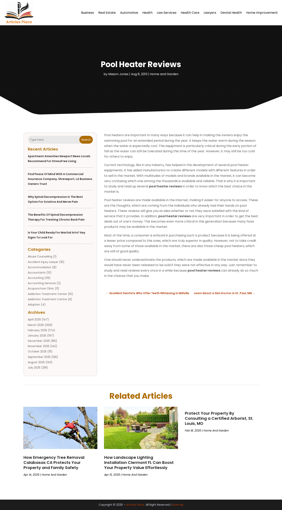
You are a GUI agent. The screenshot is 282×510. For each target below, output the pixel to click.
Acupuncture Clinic (41, 288)
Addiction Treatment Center (47, 294)
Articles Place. (135, 505)
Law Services (166, 12)
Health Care (190, 12)
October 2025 (37, 351)
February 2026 (37, 330)
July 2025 (34, 367)
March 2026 (36, 325)
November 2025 (38, 346)
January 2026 (37, 336)
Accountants (37, 273)
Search (86, 140)
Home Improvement (262, 12)
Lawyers (210, 12)
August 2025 (36, 362)
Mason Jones (118, 74)
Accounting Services (42, 283)
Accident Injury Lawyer (43, 262)
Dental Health (231, 12)
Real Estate (107, 12)
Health (147, 12)
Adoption (34, 305)
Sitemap (177, 505)
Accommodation (39, 267)
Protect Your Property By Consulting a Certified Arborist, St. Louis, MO (219, 418)
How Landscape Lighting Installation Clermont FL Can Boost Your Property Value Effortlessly (139, 462)
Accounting (36, 278)
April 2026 (34, 319)
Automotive (129, 12)
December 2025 (39, 341)
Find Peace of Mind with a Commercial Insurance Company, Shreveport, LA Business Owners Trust (60, 179)
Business (87, 12)
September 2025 (39, 357)
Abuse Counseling (40, 256)
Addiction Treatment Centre (47, 299)
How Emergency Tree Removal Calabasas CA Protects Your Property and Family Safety (54, 462)
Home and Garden (164, 74)
